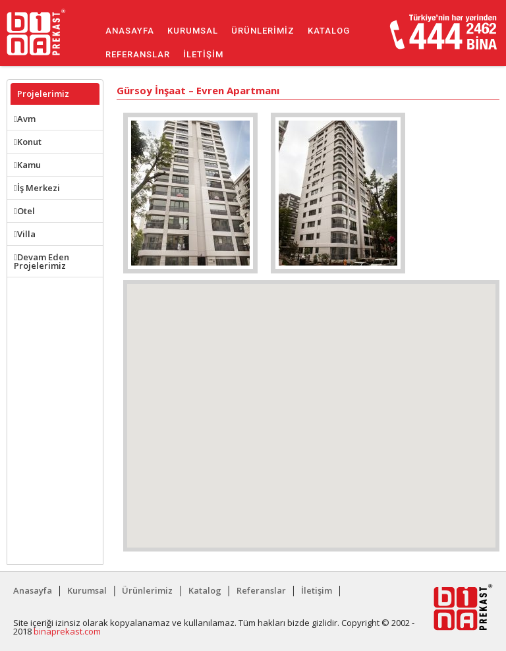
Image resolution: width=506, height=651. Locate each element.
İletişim (203, 54)
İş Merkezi (37, 188)
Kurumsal (192, 31)
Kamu (27, 165)
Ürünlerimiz (263, 31)
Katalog (329, 31)
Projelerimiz (43, 93)
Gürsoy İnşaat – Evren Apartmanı (198, 91)
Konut (28, 142)
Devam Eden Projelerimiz (41, 261)
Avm (25, 119)
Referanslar (137, 54)
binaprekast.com (67, 631)
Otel (24, 211)
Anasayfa (129, 31)
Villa (25, 234)
